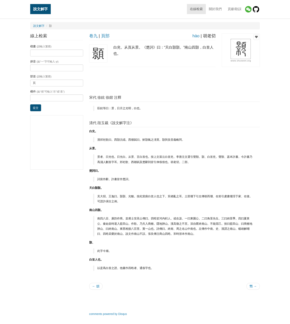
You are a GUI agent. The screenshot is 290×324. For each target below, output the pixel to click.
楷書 (41, 46)
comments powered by (108, 314)
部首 (41, 76)
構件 (47, 91)
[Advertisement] (174, 80)
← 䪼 (95, 286)
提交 (35, 107)
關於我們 (215, 9)
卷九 (93, 35)
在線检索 (196, 9)
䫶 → (253, 286)
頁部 (105, 35)
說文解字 (40, 9)
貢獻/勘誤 (234, 9)
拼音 (44, 61)
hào (195, 35)
